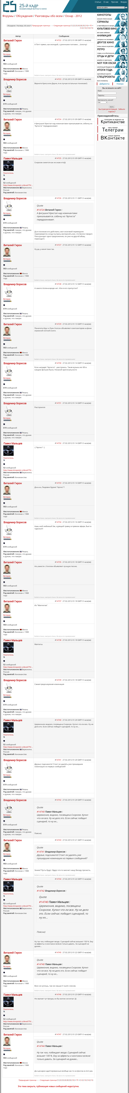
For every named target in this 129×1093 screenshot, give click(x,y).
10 (87, 25)
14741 (58, 760)
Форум (124, 2)
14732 (58, 443)
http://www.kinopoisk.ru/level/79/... (18, 185)
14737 (58, 601)
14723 (58, 79)
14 (88, 28)
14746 (58, 994)
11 (91, 25)
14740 (58, 720)
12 (81, 28)
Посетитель (8, 173)
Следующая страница (61, 25)
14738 (58, 640)
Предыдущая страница (41, 25)
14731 (58, 403)
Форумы (8, 16)
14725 (58, 158)
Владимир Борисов (14, 79)
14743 (58, 840)
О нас (106, 2)
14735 (58, 562)
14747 (58, 1034)
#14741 (40, 851)
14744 (58, 879)
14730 (58, 363)
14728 (58, 284)
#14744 (40, 1046)
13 (85, 28)
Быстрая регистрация (108, 109)
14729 (58, 324)
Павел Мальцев (12, 158)
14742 (58, 800)
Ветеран (7, 54)
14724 (58, 119)
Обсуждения (24, 16)
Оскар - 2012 (73, 16)
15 (92, 28)
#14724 (40, 209)
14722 (58, 40)
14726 (58, 198)
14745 (58, 952)
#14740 (40, 811)
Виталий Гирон (12, 40)
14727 (58, 245)
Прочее (114, 2)
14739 (58, 680)
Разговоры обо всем (49, 16)
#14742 (40, 890)
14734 (58, 522)
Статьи (98, 2)
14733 (58, 483)
